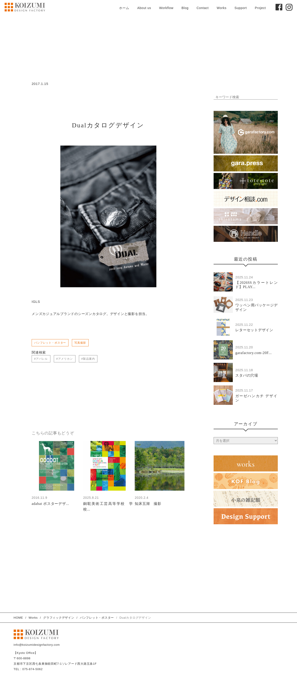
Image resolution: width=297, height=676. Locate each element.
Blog (185, 8)
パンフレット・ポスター (50, 343)
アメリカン (65, 359)
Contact (203, 8)
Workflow (166, 8)
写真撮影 (80, 343)
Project (260, 8)
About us (144, 8)
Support (240, 8)
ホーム (124, 8)
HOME (18, 617)
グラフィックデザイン (58, 617)
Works (221, 8)
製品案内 (89, 359)
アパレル (42, 359)
